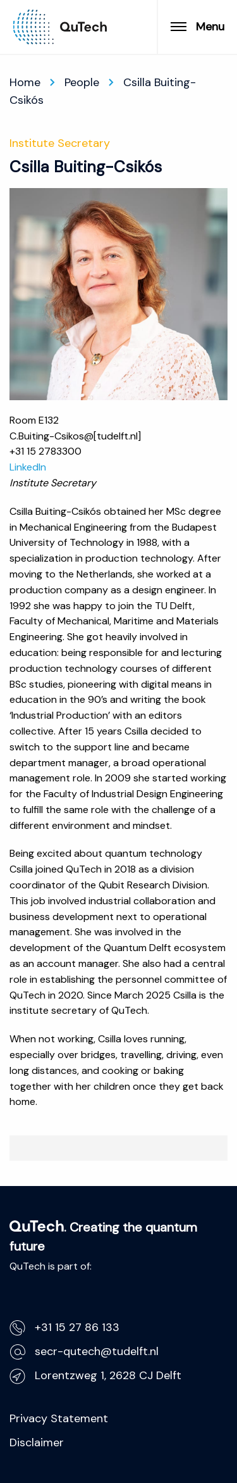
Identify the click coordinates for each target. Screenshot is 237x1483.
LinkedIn (27, 467)
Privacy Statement (58, 1418)
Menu (197, 26)
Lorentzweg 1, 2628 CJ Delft (95, 1376)
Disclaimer (36, 1442)
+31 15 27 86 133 (64, 1327)
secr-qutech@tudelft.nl (84, 1352)
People (81, 82)
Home (24, 82)
